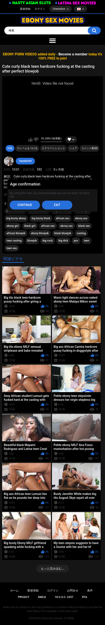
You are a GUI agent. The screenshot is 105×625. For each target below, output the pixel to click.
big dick (63, 240)
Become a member (73, 54)
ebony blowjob (40, 233)
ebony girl (13, 225)
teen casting (14, 240)
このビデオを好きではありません (36, 139)
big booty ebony (16, 218)
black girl (30, 225)
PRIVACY (23, 597)
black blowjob (62, 233)
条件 (90, 590)
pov (76, 240)
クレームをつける (27, 148)
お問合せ (72, 590)
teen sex (12, 248)
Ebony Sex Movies (52, 618)
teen (86, 240)
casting (81, 233)
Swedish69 (25, 161)
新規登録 (25, 8)
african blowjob (16, 233)
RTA (84, 597)
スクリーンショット (53, 148)
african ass (63, 218)
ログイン (40, 8)
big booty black (41, 218)
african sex (48, 225)
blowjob (32, 240)
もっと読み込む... (52, 568)
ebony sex (66, 225)
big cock (47, 240)
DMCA (42, 597)
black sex (84, 225)
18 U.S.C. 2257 (64, 597)
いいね (30, 139)
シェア (73, 148)
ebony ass (81, 218)
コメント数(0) (89, 148)
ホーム (14, 590)
